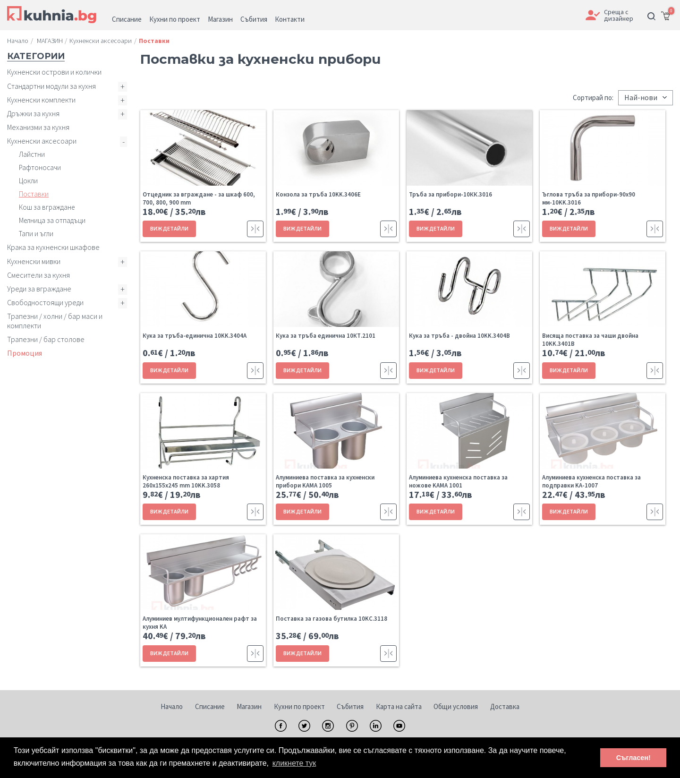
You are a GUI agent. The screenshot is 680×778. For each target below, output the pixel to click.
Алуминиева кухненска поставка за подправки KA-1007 (591, 481)
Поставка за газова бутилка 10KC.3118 (331, 619)
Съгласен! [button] (633, 757)
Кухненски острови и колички (54, 72)
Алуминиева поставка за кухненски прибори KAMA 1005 (325, 481)
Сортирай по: (593, 97)
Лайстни (32, 154)
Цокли (28, 180)
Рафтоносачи (40, 167)
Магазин (249, 706)
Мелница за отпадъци (52, 220)
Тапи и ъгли (36, 233)
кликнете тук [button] (294, 763)
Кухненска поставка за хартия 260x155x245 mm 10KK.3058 (186, 481)
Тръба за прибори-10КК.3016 (450, 194)
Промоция (24, 353)
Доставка (504, 706)
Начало (172, 706)
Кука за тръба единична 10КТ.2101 (325, 336)
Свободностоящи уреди (45, 302)
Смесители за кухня (38, 275)
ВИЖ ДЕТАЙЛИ (169, 228)
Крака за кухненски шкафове (53, 247)
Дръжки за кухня (33, 113)
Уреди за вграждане (39, 288)
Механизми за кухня (38, 127)
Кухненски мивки (33, 261)
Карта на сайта (399, 706)
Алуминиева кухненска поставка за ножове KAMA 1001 (458, 481)
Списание (210, 706)
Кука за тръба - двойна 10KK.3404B (459, 336)
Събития (350, 706)
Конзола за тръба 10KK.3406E (318, 194)
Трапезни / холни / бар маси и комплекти (54, 320)
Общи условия (456, 706)
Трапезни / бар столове (46, 339)
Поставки (34, 193)
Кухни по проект (299, 706)
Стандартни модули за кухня (51, 86)
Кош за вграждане (47, 207)
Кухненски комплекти (41, 99)
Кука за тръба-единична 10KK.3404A (194, 336)
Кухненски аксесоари (41, 140)
